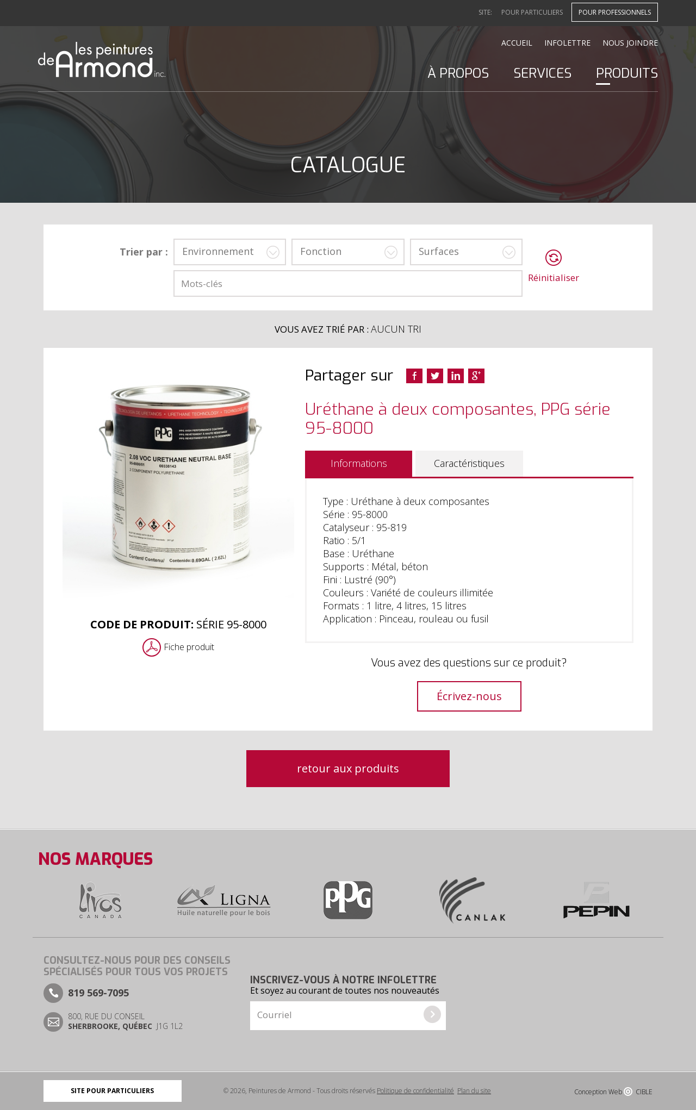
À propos (458, 73)
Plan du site (474, 1090)
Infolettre (567, 43)
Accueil (516, 43)
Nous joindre (630, 43)
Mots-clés (201, 283)
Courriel (274, 1014)
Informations (359, 463)
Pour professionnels (615, 12)
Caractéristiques (469, 463)
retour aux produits (348, 768)
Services (542, 73)
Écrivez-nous (469, 696)
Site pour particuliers (112, 1090)
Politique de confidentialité (415, 1090)
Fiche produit (189, 647)
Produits (627, 73)
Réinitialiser (553, 277)
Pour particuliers (532, 12)
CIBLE (644, 1091)
